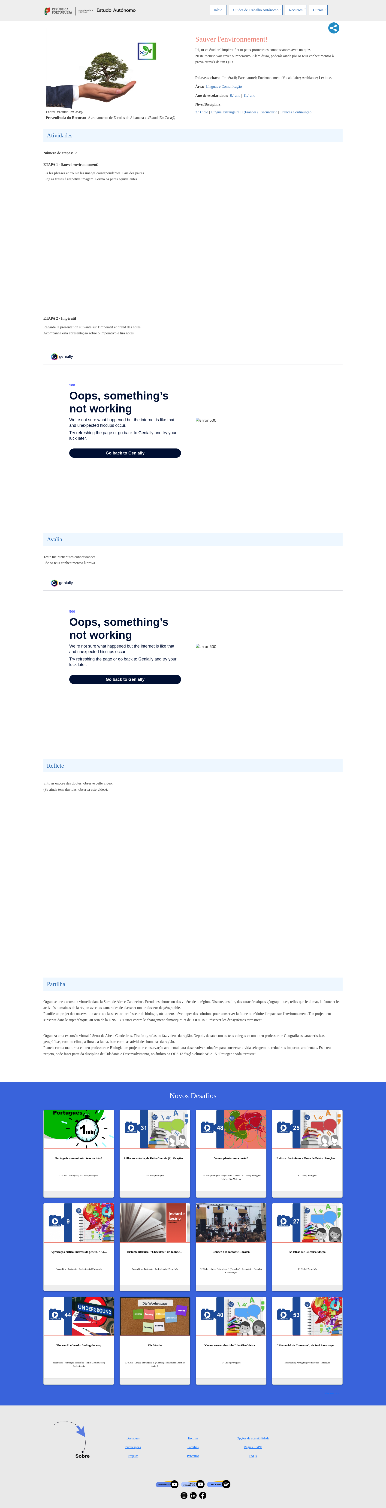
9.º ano (235, 95)
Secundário (269, 112)
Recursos (296, 10)
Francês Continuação (295, 112)
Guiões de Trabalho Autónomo (255, 10)
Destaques (133, 1438)
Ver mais (330, 1393)
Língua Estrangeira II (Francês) (234, 112)
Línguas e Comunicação (224, 86)
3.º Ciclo (201, 112)
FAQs (253, 1456)
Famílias (193, 1447)
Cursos (318, 10)
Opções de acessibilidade (253, 1438)
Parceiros (193, 1456)
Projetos (133, 1456)
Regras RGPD (253, 1447)
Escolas (193, 1438)
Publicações (133, 1447)
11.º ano (249, 95)
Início (218, 10)
